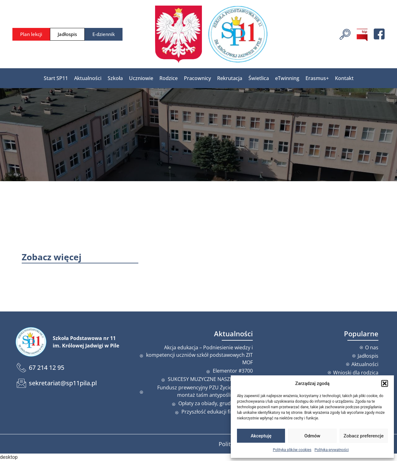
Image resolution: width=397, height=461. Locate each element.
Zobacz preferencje (364, 436)
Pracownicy (197, 78)
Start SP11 (56, 78)
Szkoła (115, 78)
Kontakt (344, 78)
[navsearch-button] (345, 33)
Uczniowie (141, 78)
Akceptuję (261, 436)
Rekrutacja (229, 78)
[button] (384, 383)
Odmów (312, 436)
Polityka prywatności (331, 450)
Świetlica (258, 78)
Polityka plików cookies (292, 450)
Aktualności (87, 78)
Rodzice (168, 78)
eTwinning (287, 78)
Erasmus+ (317, 78)
